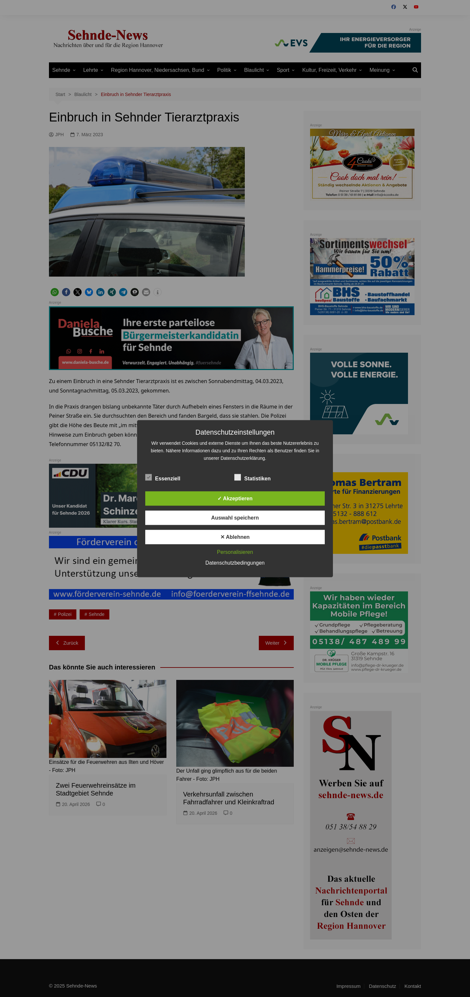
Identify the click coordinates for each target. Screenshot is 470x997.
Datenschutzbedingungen (234, 562)
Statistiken (252, 477)
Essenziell (162, 477)
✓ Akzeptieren (235, 498)
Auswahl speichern (235, 517)
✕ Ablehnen (235, 536)
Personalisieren (235, 552)
